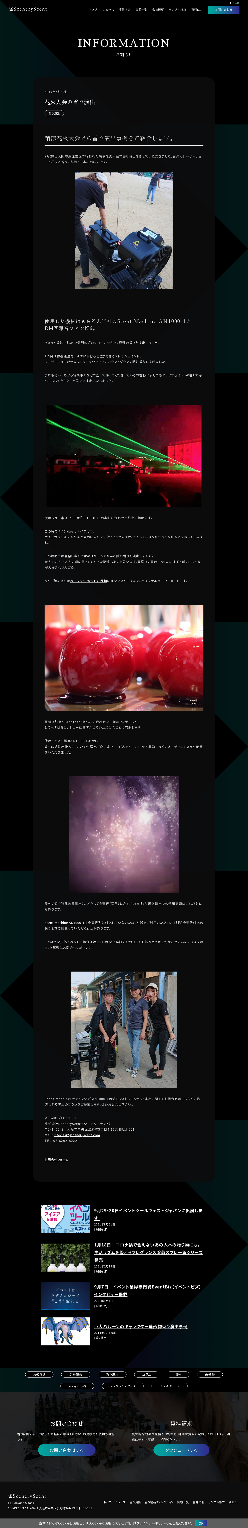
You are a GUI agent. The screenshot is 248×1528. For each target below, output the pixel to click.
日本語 (235, 3)
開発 (178, 1374)
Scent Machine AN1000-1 (64, 922)
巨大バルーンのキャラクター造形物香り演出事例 (141, 1326)
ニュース (108, 9)
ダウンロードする (181, 1450)
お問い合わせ (223, 9)
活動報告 (75, 1374)
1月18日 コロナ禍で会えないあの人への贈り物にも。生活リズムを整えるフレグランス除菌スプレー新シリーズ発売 (148, 1252)
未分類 (210, 1374)
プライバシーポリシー (152, 1523)
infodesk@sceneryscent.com (77, 1135)
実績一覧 (141, 9)
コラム (146, 1374)
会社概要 (158, 9)
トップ (93, 9)
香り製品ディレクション (159, 1502)
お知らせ (39, 1374)
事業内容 (125, 9)
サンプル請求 (177, 9)
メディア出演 (77, 1386)
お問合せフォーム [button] (57, 1159)
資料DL (196, 9)
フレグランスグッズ (123, 1386)
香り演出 (54, 113)
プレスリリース (169, 1386)
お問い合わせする (67, 1450)
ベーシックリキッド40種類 (88, 580)
